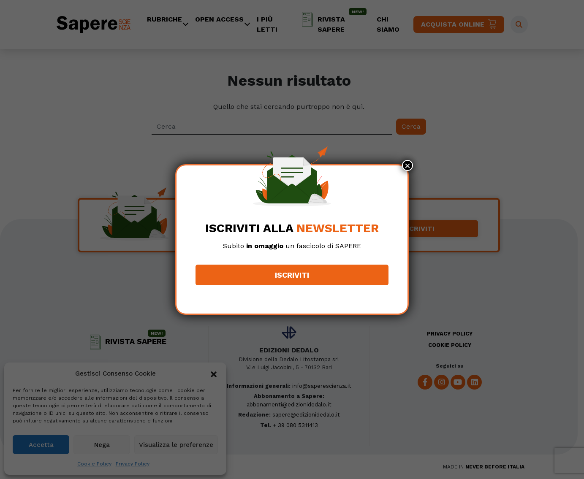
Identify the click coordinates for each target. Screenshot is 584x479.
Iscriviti (292, 275)
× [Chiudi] (407, 165)
